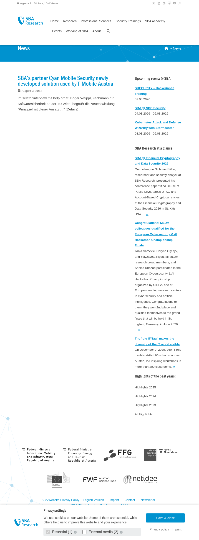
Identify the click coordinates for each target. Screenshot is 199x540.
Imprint (176, 529)
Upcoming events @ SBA (153, 78)
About (96, 31)
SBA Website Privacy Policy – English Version (73, 500)
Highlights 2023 (145, 405)
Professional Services (96, 21)
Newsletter (148, 500)
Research (70, 21)
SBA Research (30, 21)
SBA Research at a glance (153, 148)
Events (57, 31)
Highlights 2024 (145, 396)
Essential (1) (59, 532)
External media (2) (100, 532)
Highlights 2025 (145, 387)
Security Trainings (128, 21)
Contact (129, 500)
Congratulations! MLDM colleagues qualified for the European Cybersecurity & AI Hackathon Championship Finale (156, 234)
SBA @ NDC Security (150, 108)
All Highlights (144, 414)
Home (54, 21)
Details (72, 109)
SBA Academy (155, 21)
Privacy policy (159, 529)
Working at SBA (77, 31)
